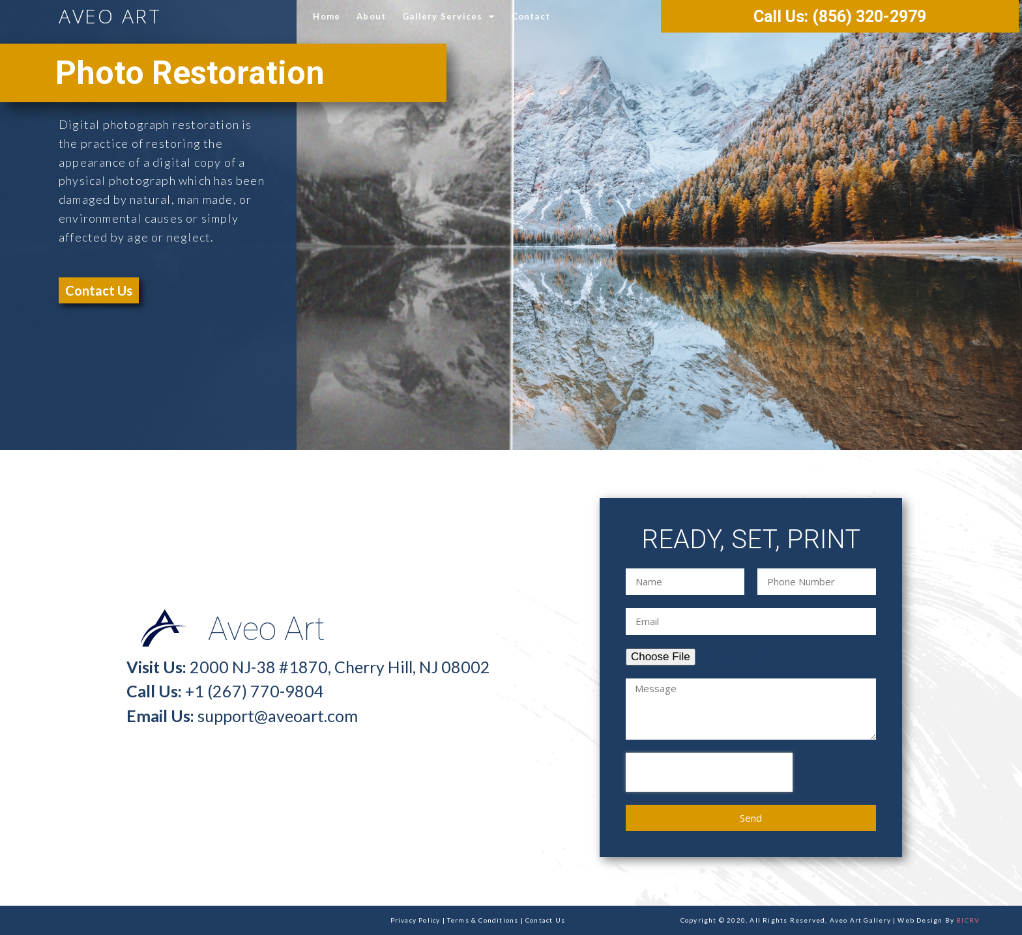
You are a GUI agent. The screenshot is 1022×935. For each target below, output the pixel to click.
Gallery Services (448, 16)
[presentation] (709, 772)
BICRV (968, 920)
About (371, 16)
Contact (531, 16)
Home (326, 16)
